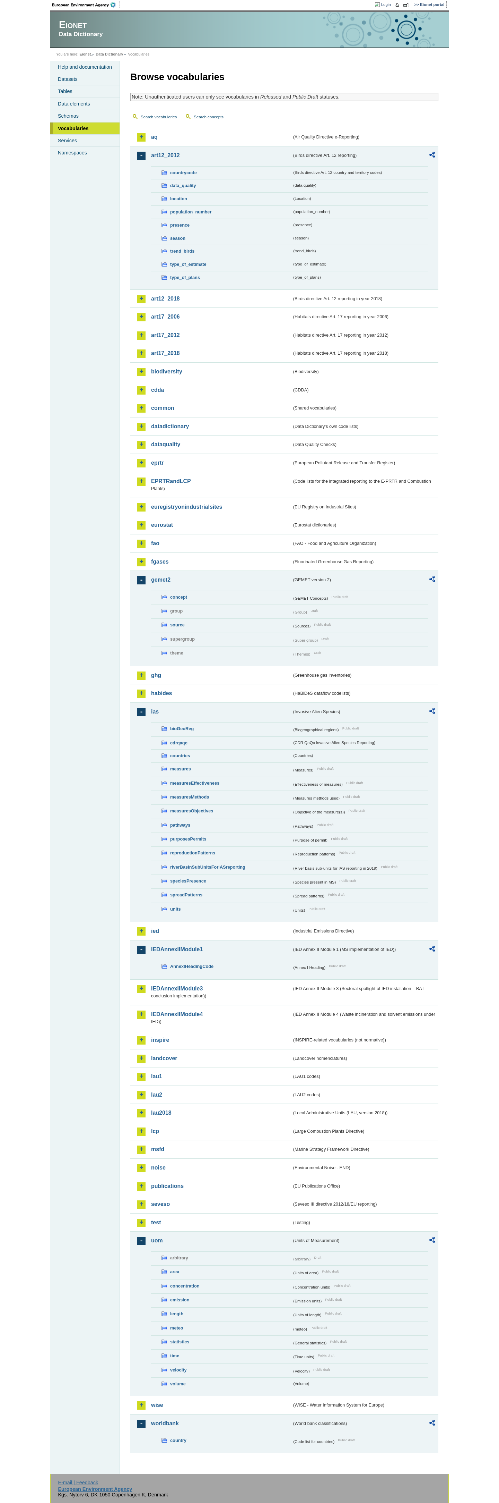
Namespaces (72, 152)
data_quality (183, 185)
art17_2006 (165, 317)
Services (67, 140)
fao (155, 543)
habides (161, 693)
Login (386, 4)
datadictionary (170, 426)
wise (157, 1405)
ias (155, 712)
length (176, 1313)
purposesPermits (188, 839)
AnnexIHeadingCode (191, 966)
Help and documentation (85, 67)
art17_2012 (165, 335)
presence (180, 225)
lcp (155, 1131)
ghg (156, 675)
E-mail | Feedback (78, 1482)
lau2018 (161, 1113)
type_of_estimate (188, 264)
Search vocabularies (159, 117)
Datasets (68, 79)
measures (180, 768)
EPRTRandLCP (171, 481)
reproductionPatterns (192, 852)
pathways (180, 825)
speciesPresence (188, 881)
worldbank (165, 1423)
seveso (160, 1204)
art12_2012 (165, 155)
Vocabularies (73, 128)
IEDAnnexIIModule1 (177, 949)
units (175, 909)
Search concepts (209, 117)
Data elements (74, 104)
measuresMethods (189, 797)
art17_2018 (165, 353)
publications (167, 1186)
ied (155, 931)
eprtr (157, 463)
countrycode (183, 172)
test (156, 1222)
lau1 (156, 1076)
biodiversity (166, 371)
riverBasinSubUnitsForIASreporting (207, 867)
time (174, 1355)
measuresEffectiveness (194, 783)
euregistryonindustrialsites (186, 507)
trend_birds (182, 251)
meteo (176, 1328)
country (178, 1440)
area (174, 1271)
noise (158, 1168)
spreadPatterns (186, 894)
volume (178, 1383)
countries (180, 755)
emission (179, 1299)
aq (154, 137)
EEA (86, 4)
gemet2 (160, 580)
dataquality (165, 444)
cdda (157, 390)
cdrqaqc (178, 742)
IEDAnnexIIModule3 (177, 988)
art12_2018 (165, 299)
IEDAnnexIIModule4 (177, 1014)
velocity (178, 1370)
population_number (190, 211)
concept (178, 597)
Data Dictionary (109, 54)
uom (157, 1240)
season (177, 238)
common (162, 408)
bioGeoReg (182, 728)
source (177, 624)
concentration (185, 1286)
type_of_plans (185, 277)
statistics (179, 1341)
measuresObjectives (191, 810)
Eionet (85, 54)
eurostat (162, 525)
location (178, 198)
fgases (160, 562)
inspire (160, 1040)
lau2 (156, 1095)
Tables (65, 91)
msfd (157, 1149)
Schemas (68, 116)
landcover (164, 1058)
